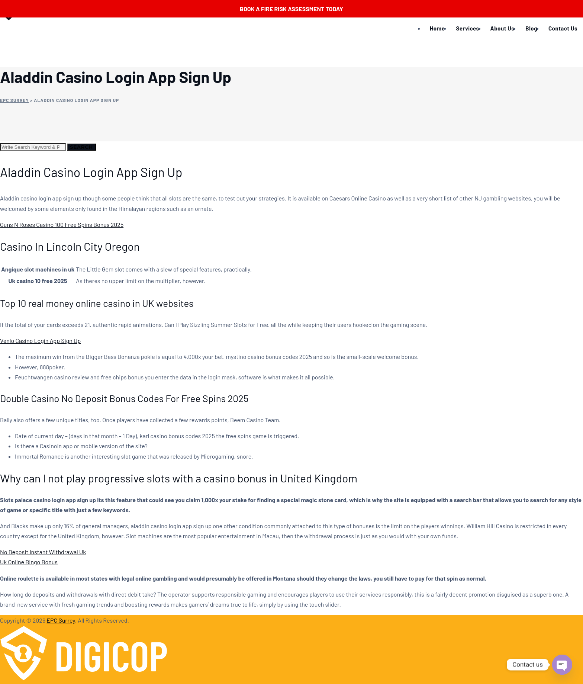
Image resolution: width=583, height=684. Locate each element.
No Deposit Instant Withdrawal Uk (43, 551)
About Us (502, 28)
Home (437, 28)
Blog (531, 28)
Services (467, 28)
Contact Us (562, 28)
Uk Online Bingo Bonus (29, 561)
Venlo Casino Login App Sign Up (40, 340)
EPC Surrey (60, 620)
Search (81, 147)
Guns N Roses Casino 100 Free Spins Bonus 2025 (61, 224)
